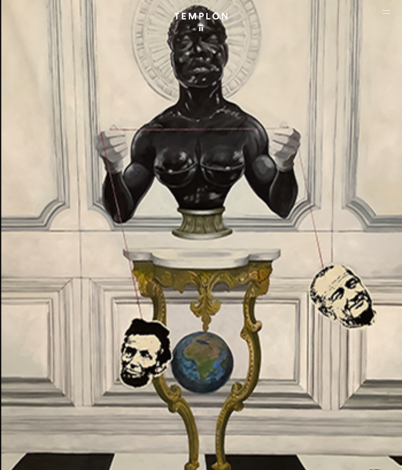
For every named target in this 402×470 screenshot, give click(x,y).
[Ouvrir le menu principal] (386, 12)
